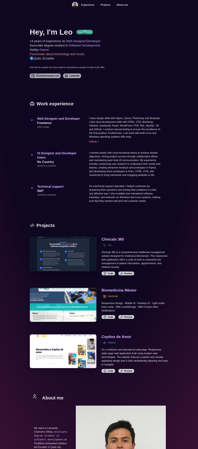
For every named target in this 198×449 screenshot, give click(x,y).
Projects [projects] (105, 5)
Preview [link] (126, 273)
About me (122, 5)
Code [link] (108, 273)
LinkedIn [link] (72, 76)
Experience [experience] (87, 5)
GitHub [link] (94, 142)
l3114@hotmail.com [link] (45, 76)
